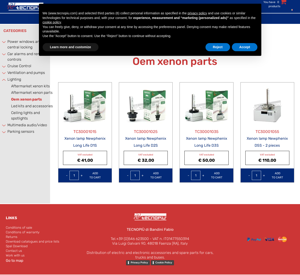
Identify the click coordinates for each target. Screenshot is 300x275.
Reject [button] (218, 47)
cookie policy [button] (52, 22)
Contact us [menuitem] (14, 251)
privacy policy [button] (197, 13)
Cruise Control (19, 66)
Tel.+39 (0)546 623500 (130, 239)
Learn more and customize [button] (70, 47)
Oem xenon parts (26, 99)
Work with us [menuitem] (15, 255)
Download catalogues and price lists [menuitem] (32, 241)
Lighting (14, 79)
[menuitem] (290, 9)
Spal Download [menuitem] (17, 246)
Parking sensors (20, 131)
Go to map (14, 260)
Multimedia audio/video (27, 125)
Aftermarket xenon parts (32, 92)
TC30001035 (206, 131)
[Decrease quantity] (66, 175)
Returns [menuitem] (11, 237)
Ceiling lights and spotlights (25, 115)
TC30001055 (267, 131)
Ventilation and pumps (26, 72)
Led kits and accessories (32, 106)
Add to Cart (95, 175)
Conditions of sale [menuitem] (19, 228)
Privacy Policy (139, 262)
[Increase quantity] (82, 175)
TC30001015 (84, 131)
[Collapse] (3, 79)
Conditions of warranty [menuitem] (22, 232)
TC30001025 (146, 131)
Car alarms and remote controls (26, 57)
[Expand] (3, 41)
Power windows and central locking (24, 44)
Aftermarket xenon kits (30, 86)
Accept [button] (244, 47)
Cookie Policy (163, 262)
